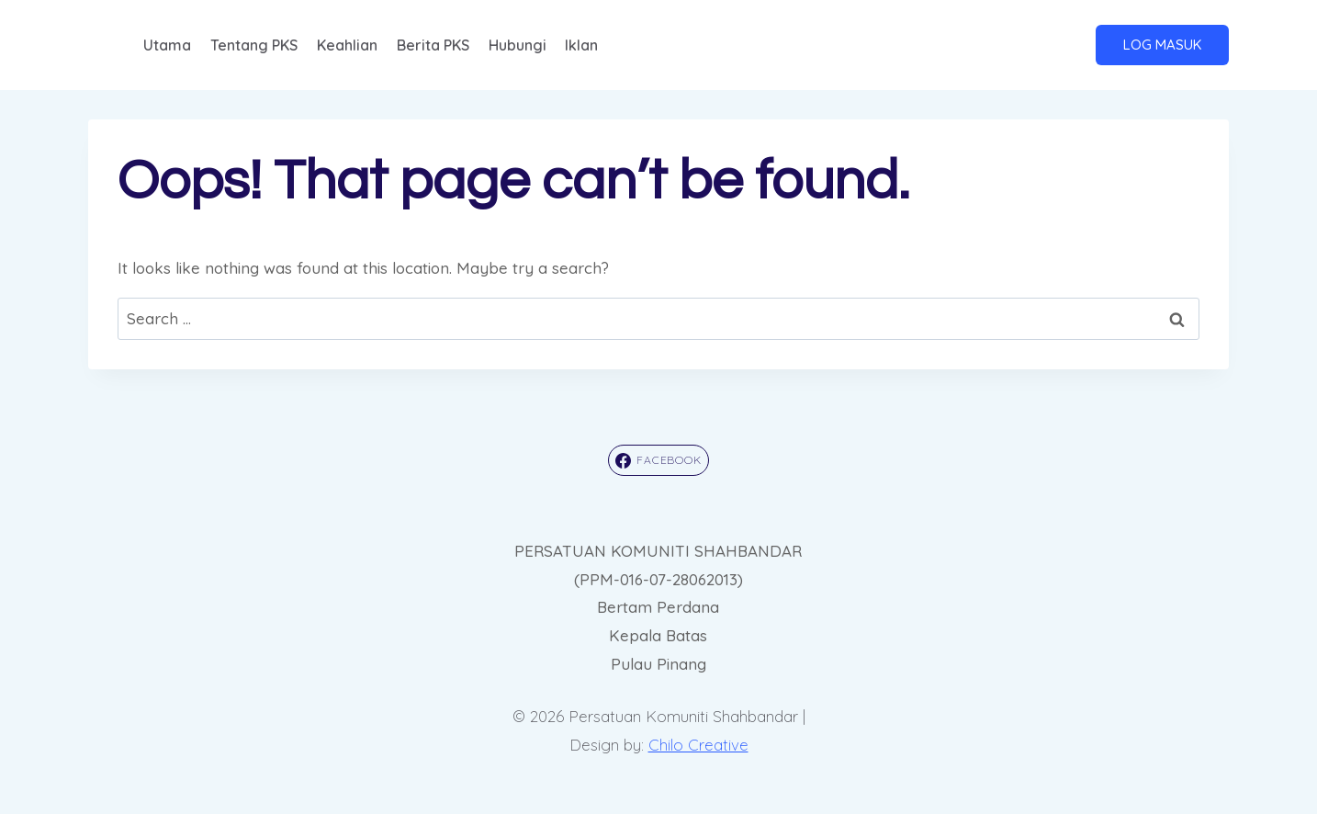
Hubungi (517, 45)
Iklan (581, 45)
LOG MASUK (1162, 44)
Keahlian (347, 45)
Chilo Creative (698, 744)
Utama (167, 45)
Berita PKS (433, 45)
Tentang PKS (254, 45)
